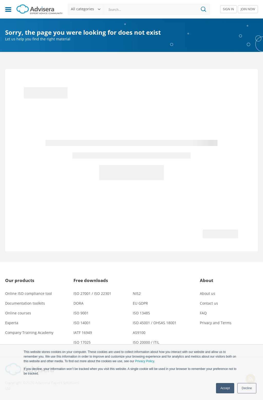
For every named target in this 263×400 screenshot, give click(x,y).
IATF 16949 (82, 332)
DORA (78, 303)
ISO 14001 (82, 322)
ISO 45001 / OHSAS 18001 (154, 322)
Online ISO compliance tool (28, 293)
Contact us (209, 303)
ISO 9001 (81, 313)
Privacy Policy (144, 361)
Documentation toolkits (25, 303)
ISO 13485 (141, 313)
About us (207, 293)
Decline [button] (247, 388)
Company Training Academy (29, 332)
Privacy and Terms (215, 322)
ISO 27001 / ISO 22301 (92, 293)
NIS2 (137, 293)
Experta (11, 322)
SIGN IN (228, 9)
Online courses (18, 313)
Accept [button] (225, 388)
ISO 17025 (82, 342)
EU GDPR (140, 303)
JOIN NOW (248, 9)
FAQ (203, 313)
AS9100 (139, 332)
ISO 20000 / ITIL (146, 342)
